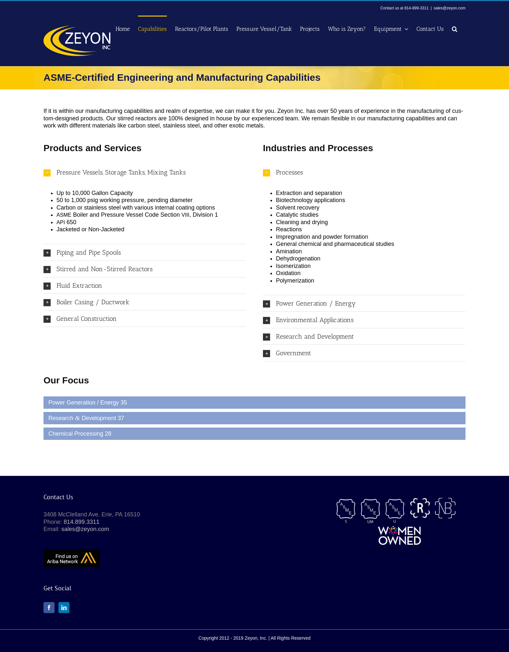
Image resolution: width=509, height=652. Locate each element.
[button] (454, 28)
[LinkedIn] (63, 607)
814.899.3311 (81, 522)
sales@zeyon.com (450, 8)
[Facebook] (49, 607)
